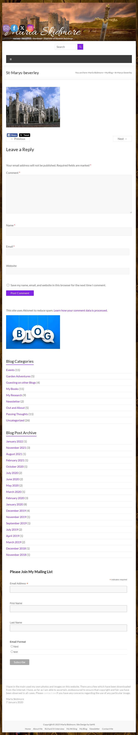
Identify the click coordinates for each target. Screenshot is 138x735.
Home (28, 728)
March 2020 (13, 491)
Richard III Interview (54, 728)
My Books (12, 388)
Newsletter (13, 401)
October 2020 (15, 466)
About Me (37, 728)
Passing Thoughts (17, 414)
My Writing (71, 728)
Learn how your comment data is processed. (80, 310)
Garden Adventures (18, 376)
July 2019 (12, 529)
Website (11, 265)
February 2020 (15, 498)
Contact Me (107, 728)
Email (10, 246)
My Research (14, 395)
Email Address (19, 583)
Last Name (16, 622)
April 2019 (12, 535)
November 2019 (16, 517)
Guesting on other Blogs (21, 382)
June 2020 (12, 479)
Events (10, 370)
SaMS (92, 724)
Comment (13, 172)
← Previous (18, 138)
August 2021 (14, 454)
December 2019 (16, 510)
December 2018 (16, 548)
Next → (122, 138)
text (16, 651)
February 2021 (15, 460)
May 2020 (12, 485)
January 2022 (14, 441)
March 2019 (13, 542)
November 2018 (16, 554)
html (16, 646)
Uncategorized (15, 420)
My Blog (83, 728)
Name (10, 225)
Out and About (15, 407)
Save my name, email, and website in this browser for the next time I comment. (58, 285)
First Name (16, 603)
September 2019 (16, 523)
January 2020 (14, 504)
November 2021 (16, 447)
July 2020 (12, 472)
